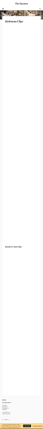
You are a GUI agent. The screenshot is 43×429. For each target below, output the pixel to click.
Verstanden (27, 425)
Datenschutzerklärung (37, 426)
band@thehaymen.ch (6, 413)
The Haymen (21, 3)
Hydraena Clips (14, 21)
